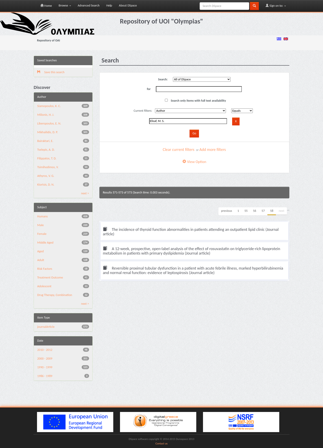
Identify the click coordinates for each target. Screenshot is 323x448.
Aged (40, 251)
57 (263, 211)
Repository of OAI (48, 40)
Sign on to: (276, 6)
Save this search (50, 72)
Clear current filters (178, 149)
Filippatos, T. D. (46, 158)
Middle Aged (45, 242)
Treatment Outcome (50, 277)
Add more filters (212, 149)
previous (226, 211)
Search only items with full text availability (195, 101)
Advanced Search (89, 5)
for (149, 89)
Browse (65, 5)
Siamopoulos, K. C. (49, 106)
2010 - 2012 (44, 350)
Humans (42, 216)
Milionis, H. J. (45, 115)
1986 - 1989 (44, 376)
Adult (40, 260)
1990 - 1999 (44, 367)
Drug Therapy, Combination (54, 295)
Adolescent (44, 286)
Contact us (161, 443)
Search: (163, 79)
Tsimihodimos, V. (48, 167)
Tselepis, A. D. (46, 150)
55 (246, 211)
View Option (194, 161)
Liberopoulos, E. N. (49, 123)
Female (41, 234)
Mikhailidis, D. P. (47, 132)
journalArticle (46, 327)
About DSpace (128, 5)
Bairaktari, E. (45, 141)
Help (109, 5)
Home (46, 6)
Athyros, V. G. (45, 176)
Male (40, 225)
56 (254, 211)
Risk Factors (44, 269)
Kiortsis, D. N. (45, 184)
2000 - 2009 (44, 358)
